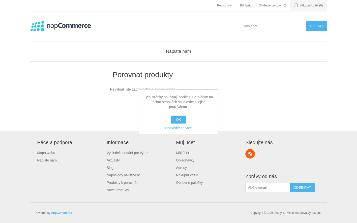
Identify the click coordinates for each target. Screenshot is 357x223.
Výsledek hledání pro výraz (127, 153)
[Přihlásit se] (267, 187)
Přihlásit (245, 5)
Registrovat (224, 5)
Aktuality (113, 160)
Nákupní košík (187, 175)
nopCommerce (61, 213)
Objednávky (185, 160)
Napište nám (178, 51)
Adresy (181, 168)
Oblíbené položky (189, 183)
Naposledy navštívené (124, 175)
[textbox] (274, 26)
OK (178, 120)
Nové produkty (118, 190)
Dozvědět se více (178, 128)
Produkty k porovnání (123, 183)
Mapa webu (46, 153)
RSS (250, 154)
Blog (110, 168)
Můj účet (182, 153)
